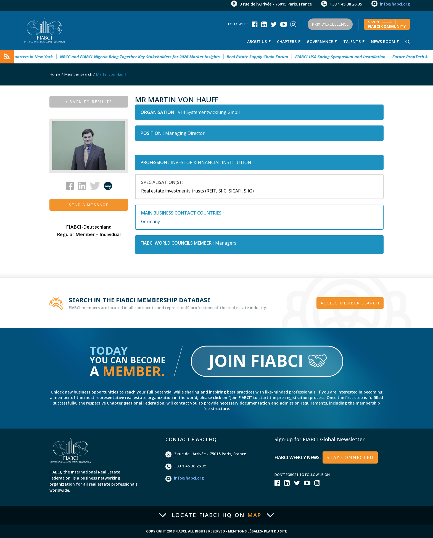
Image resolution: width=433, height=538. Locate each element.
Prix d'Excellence (330, 24)
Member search (78, 74)
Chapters (287, 41)
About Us (257, 41)
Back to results (89, 101)
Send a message (89, 205)
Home (54, 74)
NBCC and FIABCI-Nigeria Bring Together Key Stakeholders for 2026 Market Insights (143, 56)
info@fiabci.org (395, 4)
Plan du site (275, 531)
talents (352, 41)
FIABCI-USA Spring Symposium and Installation (344, 56)
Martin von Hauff (111, 74)
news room (383, 41)
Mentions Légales (245, 531)
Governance (320, 41)
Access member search (350, 303)
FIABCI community (387, 24)
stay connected (350, 457)
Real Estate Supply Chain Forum (261, 56)
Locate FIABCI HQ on (216, 515)
